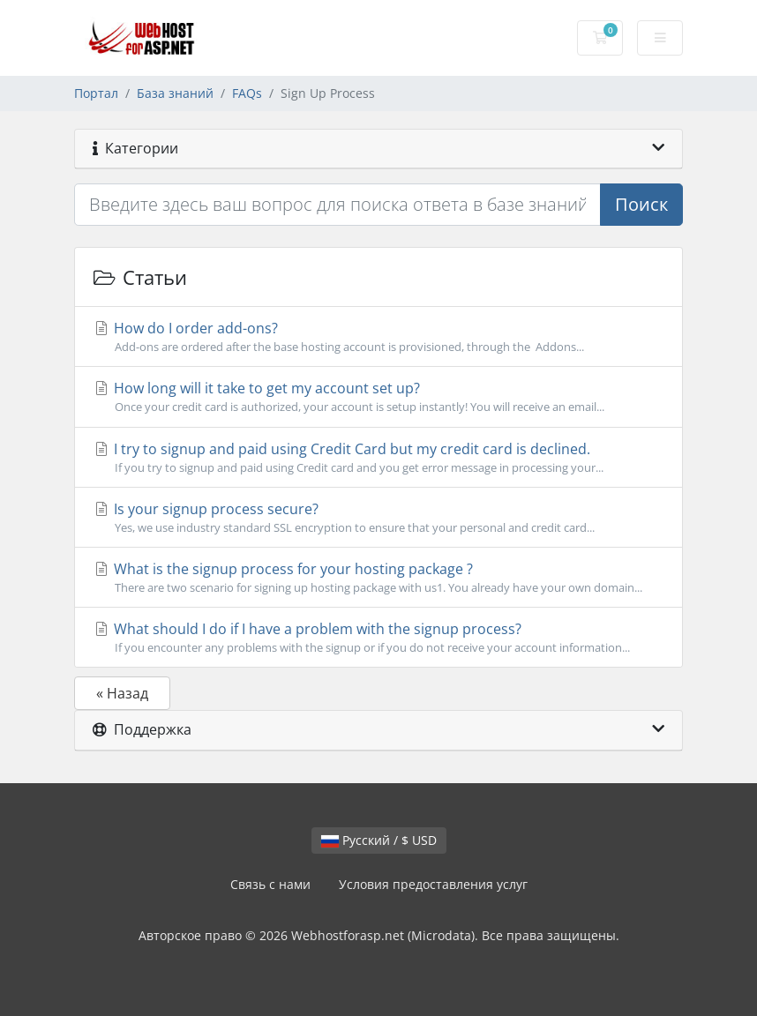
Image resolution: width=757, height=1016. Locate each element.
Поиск (641, 204)
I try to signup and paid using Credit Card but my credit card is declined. (378, 457)
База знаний (175, 93)
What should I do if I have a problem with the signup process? (378, 637)
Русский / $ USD (379, 840)
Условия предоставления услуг (433, 884)
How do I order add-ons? (378, 336)
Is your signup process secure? (378, 517)
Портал (96, 93)
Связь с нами (270, 884)
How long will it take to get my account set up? (378, 396)
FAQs (247, 93)
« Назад (122, 693)
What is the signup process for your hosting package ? (378, 577)
